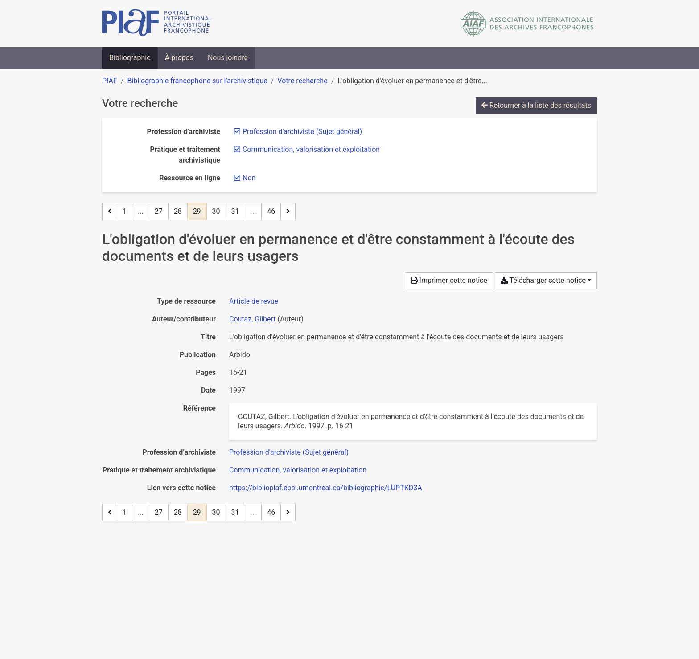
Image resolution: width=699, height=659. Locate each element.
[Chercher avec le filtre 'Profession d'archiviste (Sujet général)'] (289, 452)
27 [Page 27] (159, 211)
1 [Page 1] (125, 211)
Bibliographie (130, 57)
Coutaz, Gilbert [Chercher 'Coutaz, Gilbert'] (252, 319)
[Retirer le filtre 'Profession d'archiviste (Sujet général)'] (302, 131)
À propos (179, 57)
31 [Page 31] (235, 211)
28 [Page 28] (178, 211)
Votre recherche (302, 81)
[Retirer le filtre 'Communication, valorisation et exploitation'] (311, 149)
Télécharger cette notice (543, 280)
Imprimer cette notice (449, 280)
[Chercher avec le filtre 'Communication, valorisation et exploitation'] (297, 470)
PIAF (109, 81)
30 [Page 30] (216, 211)
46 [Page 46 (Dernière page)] (271, 211)
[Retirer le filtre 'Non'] (249, 178)
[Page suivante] (288, 211)
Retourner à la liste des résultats (536, 105)
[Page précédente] (109, 211)
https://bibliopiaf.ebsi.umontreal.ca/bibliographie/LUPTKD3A (325, 488)
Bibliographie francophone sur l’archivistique (197, 81)
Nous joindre (228, 57)
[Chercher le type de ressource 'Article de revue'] (253, 301)
